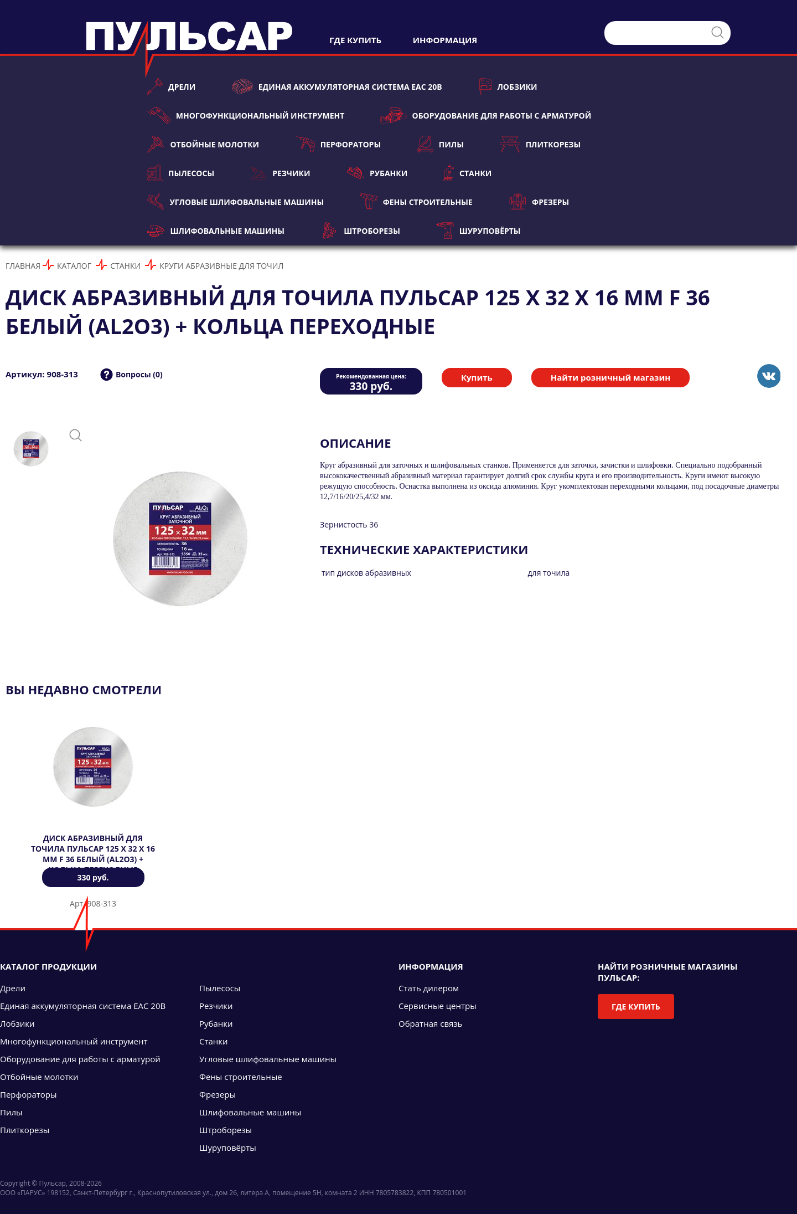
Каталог (74, 265)
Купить (477, 377)
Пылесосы (180, 173)
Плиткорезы (540, 144)
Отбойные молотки (203, 144)
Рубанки (377, 173)
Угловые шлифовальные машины (235, 201)
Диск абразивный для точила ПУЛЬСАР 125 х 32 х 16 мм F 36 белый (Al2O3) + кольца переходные (93, 854)
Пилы (440, 144)
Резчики (280, 173)
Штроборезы (360, 230)
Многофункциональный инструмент (245, 115)
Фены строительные (416, 201)
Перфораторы (338, 144)
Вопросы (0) (139, 374)
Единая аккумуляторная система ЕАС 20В (336, 86)
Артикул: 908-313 (42, 374)
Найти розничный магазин (610, 377)
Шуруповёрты (478, 230)
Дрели (171, 86)
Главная (23, 265)
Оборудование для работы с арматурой (485, 115)
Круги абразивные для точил (221, 265)
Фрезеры (539, 201)
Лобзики (507, 86)
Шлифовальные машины (215, 230)
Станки (467, 173)
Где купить (636, 1006)
